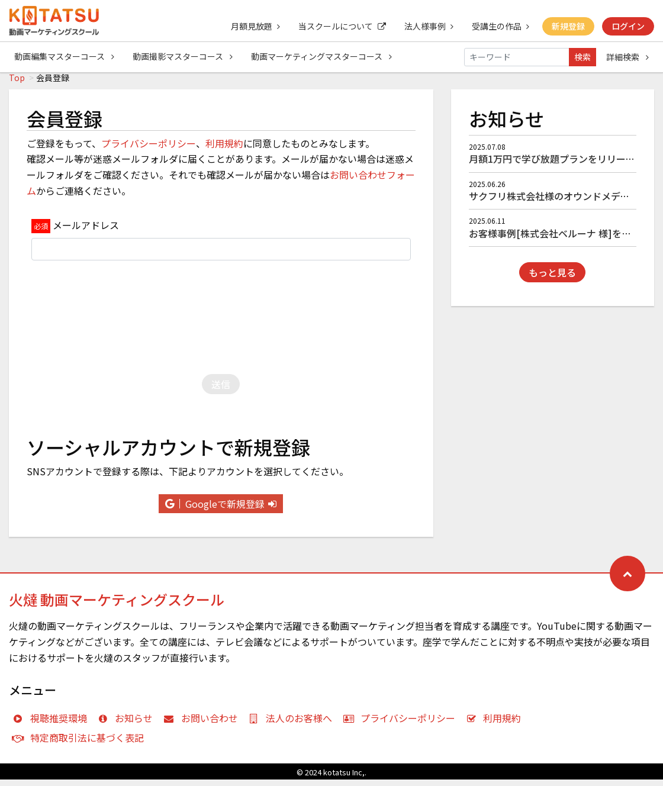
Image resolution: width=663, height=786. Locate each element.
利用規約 (224, 150)
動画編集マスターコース (64, 57)
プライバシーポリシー (148, 150)
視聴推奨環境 (52, 724)
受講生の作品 (499, 26)
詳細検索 (627, 57)
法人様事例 (427, 26)
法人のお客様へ (293, 724)
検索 (582, 57)
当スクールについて (340, 26)
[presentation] (221, 321)
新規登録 (567, 26)
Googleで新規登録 (220, 510)
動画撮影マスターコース (183, 57)
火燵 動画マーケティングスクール (116, 605)
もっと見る (552, 279)
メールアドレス (86, 231)
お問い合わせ (203, 724)
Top (17, 84)
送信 (220, 391)
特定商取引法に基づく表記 (81, 744)
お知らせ (128, 724)
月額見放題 (252, 26)
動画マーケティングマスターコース (322, 57)
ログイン (628, 26)
